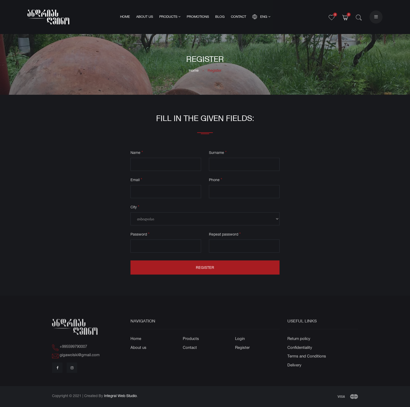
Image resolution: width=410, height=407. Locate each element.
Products (169, 17)
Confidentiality (299, 356)
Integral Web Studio (120, 395)
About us (144, 17)
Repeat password (225, 234)
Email (136, 180)
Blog (220, 17)
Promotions (198, 17)
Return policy (298, 347)
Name (136, 153)
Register (205, 268)
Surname (218, 153)
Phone (215, 180)
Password (140, 234)
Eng (261, 16)
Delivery (294, 374)
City (134, 207)
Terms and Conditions (306, 365)
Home (125, 17)
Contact (238, 17)
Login (240, 347)
